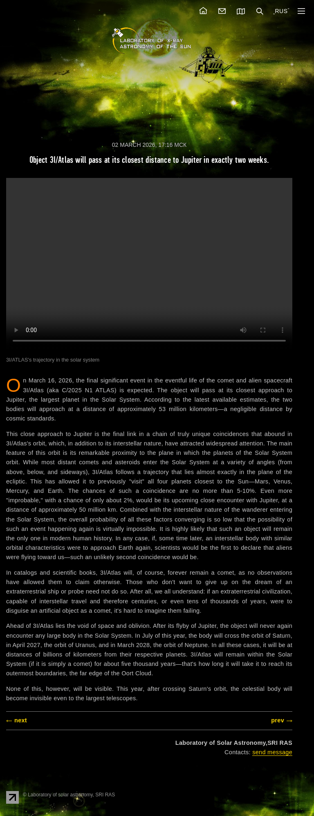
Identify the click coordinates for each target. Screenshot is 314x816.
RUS (281, 11)
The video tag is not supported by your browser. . (149, 264)
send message (272, 752)
